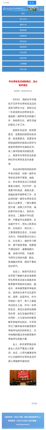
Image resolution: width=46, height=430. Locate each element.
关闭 (34, 404)
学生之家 (23, 69)
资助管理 (23, 47)
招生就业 (23, 41)
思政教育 (23, 36)
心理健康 (23, 64)
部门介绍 (23, 19)
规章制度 (23, 30)
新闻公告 (23, 25)
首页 (23, 13)
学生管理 (23, 52)
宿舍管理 (23, 58)
